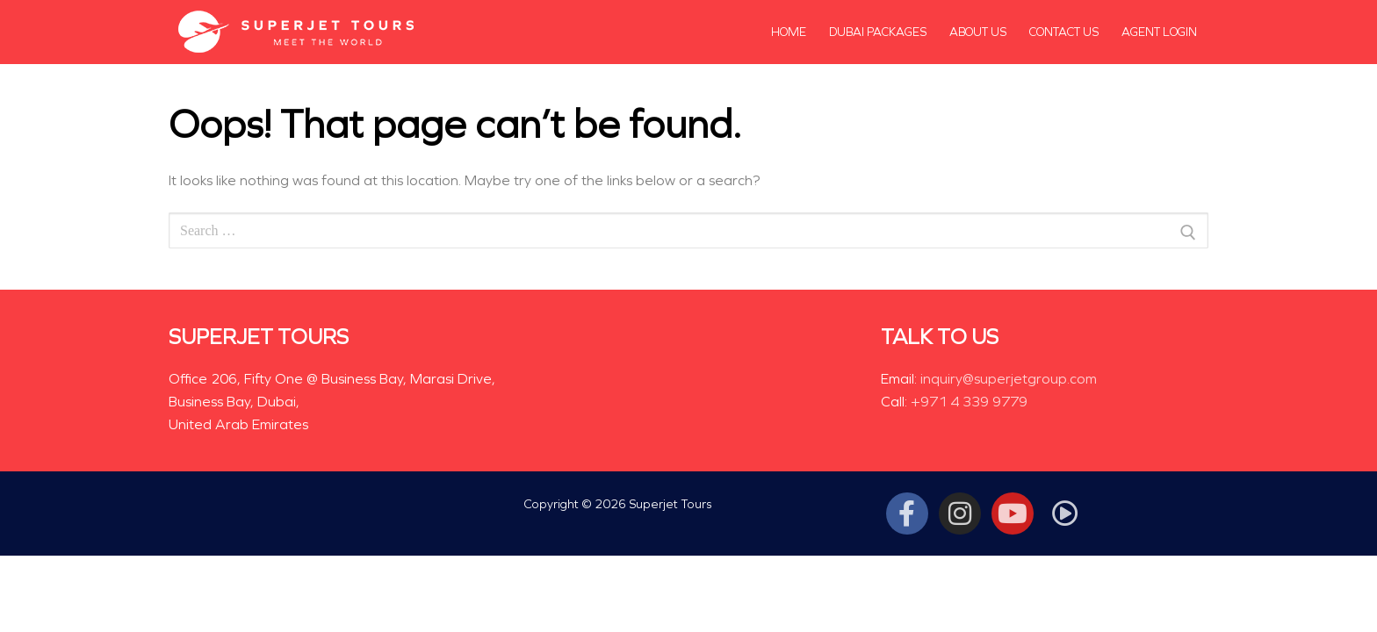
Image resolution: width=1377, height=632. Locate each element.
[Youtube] (1012, 513)
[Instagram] (960, 513)
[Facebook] (907, 513)
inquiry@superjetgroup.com (1008, 378)
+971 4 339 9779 (969, 401)
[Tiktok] (1065, 513)
